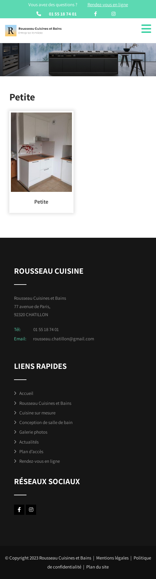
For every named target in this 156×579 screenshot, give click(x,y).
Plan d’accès (31, 451)
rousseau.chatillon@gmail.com (63, 339)
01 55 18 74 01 (63, 14)
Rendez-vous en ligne (39, 461)
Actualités (29, 442)
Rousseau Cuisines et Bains (45, 403)
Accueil (26, 393)
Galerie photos (33, 432)
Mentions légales (112, 558)
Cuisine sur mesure (37, 413)
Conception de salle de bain (46, 422)
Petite (41, 201)
